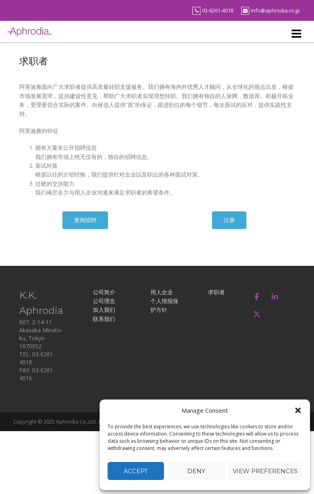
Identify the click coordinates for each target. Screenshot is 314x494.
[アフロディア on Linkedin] (274, 296)
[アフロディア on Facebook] (257, 296)
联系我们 (104, 319)
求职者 (216, 292)
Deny (196, 471)
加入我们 (104, 309)
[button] (298, 410)
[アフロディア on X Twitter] (257, 314)
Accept (136, 471)
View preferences (265, 471)
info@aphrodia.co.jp (275, 10)
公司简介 (104, 292)
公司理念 (104, 301)
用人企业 (161, 292)
